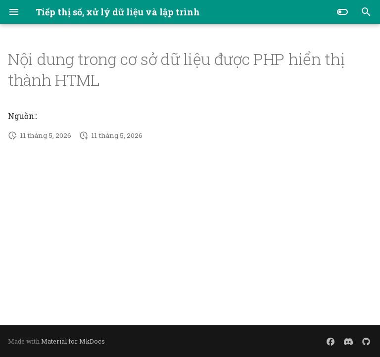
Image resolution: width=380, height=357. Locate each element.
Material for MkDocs (73, 341)
